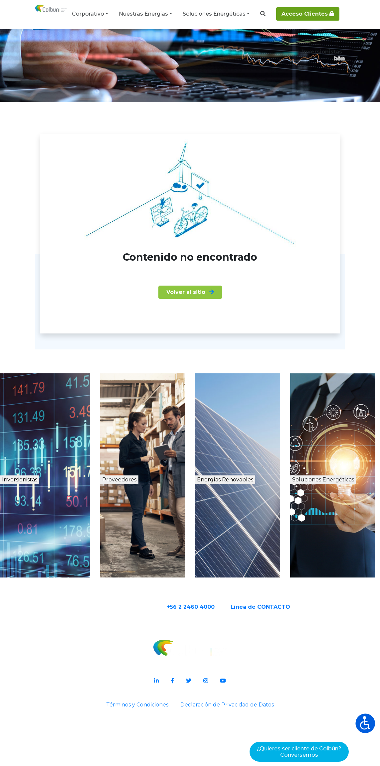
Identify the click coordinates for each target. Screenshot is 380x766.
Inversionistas (44, 541)
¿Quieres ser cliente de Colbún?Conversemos (299, 751)
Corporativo (88, 14)
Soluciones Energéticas (214, 14)
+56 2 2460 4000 (217, 667)
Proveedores (139, 541)
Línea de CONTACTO (286, 667)
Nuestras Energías (143, 14)
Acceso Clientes (308, 14)
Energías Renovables (243, 548)
